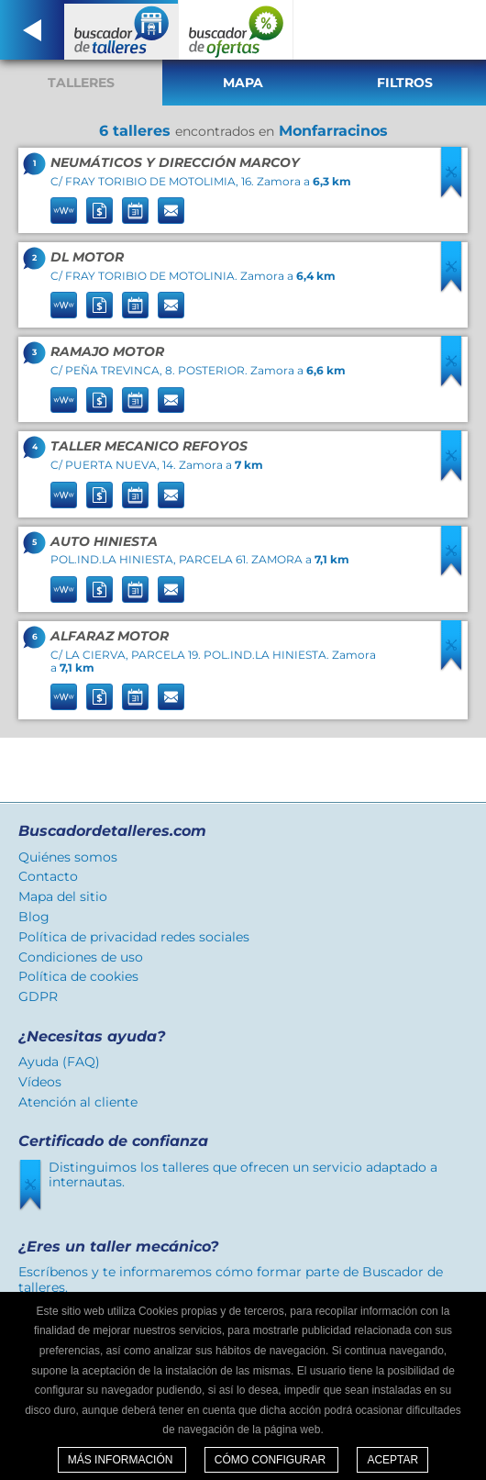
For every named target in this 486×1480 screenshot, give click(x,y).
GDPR (38, 996)
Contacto (48, 876)
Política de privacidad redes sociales (133, 937)
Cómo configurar (272, 1459)
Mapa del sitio (62, 896)
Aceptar (392, 1459)
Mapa (243, 82)
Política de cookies (78, 976)
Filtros (405, 82)
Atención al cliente (78, 1102)
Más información (122, 1459)
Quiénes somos (67, 857)
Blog (34, 916)
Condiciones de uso (80, 957)
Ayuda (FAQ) (59, 1061)
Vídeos (39, 1082)
